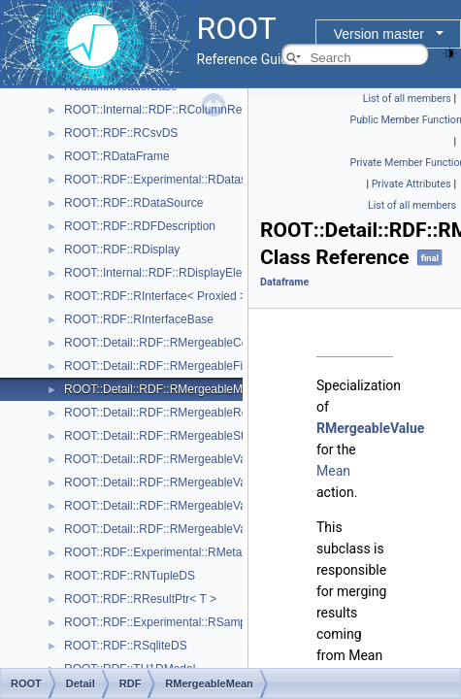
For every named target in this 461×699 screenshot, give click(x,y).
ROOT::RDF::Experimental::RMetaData (165, 552)
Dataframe (284, 282)
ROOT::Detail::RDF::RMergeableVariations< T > (187, 506)
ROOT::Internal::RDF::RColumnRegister (167, 109)
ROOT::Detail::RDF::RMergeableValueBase (176, 482)
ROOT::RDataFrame (117, 156)
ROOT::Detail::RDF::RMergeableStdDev (167, 436)
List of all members (407, 98)
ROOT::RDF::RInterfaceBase (139, 319)
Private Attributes (411, 184)
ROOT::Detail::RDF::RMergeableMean (163, 389)
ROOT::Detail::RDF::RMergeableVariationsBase (187, 529)
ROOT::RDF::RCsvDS (121, 133)
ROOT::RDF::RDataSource (133, 203)
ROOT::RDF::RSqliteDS (125, 645)
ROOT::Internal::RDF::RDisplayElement (166, 273)
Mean (333, 471)
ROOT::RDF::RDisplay (122, 249)
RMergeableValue (370, 428)
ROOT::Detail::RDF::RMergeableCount (164, 343)
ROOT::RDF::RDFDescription (139, 226)
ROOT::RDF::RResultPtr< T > (140, 599)
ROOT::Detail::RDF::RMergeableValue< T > (176, 459)
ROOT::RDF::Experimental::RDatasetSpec (173, 179)
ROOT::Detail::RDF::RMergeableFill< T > (169, 366)
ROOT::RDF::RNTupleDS (129, 575)
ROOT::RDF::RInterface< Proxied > (155, 296)
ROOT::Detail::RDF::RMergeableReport (166, 412)
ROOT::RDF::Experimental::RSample (159, 622)
